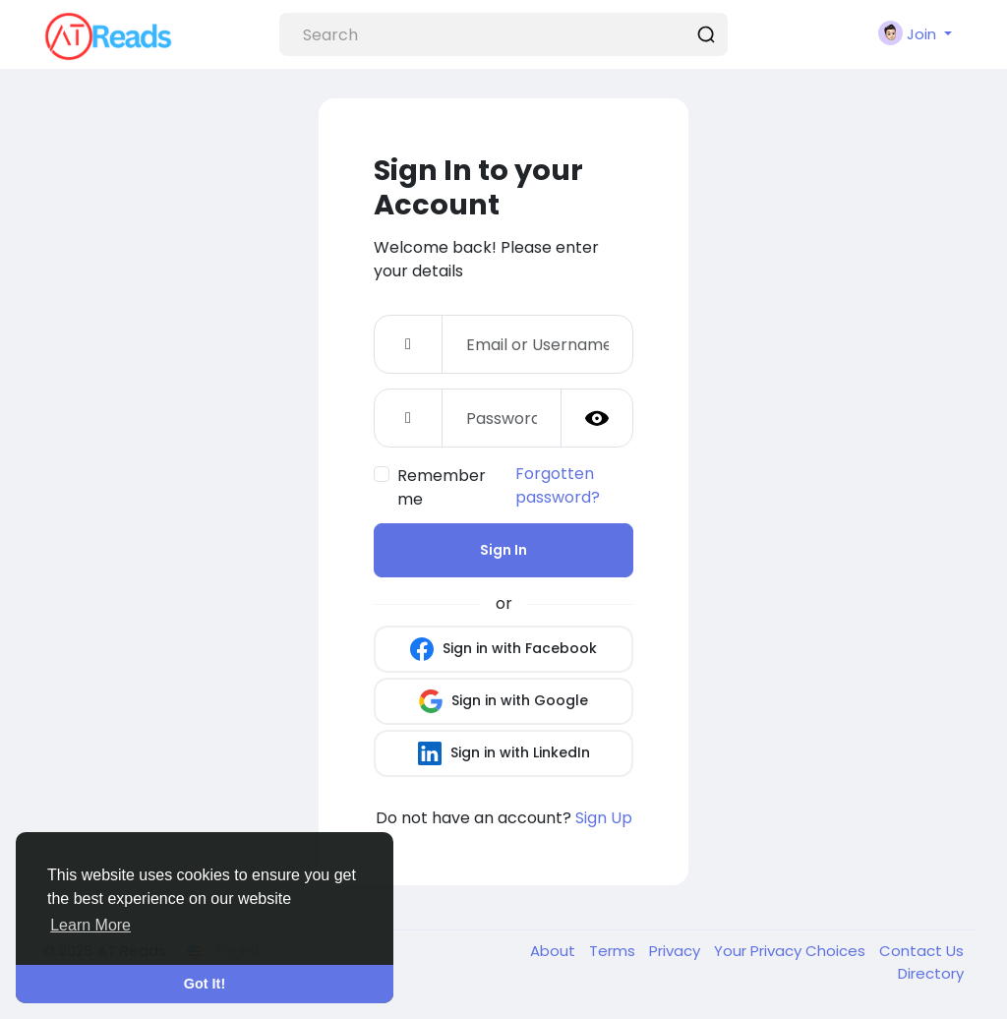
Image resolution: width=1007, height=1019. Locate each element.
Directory (931, 973)
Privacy (676, 950)
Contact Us (921, 950)
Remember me (441, 487)
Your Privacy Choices (791, 950)
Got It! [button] (204, 983)
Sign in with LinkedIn (504, 753)
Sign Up (603, 818)
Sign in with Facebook (503, 649)
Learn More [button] (90, 925)
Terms (614, 950)
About (554, 950)
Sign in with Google (503, 701)
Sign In (503, 550)
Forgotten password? (557, 485)
